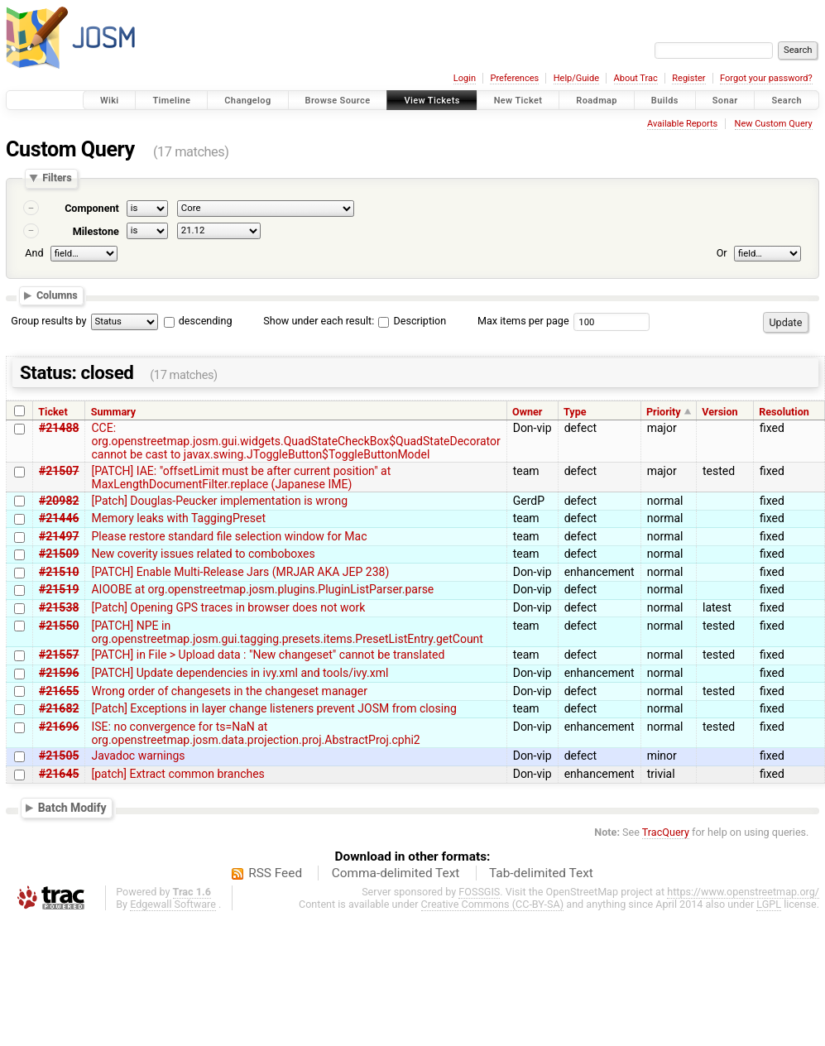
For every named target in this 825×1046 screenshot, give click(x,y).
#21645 (59, 773)
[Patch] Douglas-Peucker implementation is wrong (219, 500)
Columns (57, 295)
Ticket (52, 411)
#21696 (59, 726)
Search (786, 100)
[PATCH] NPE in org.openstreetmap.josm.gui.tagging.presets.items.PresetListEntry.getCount (286, 632)
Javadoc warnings (138, 755)
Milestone (96, 231)
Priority (663, 411)
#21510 (59, 571)
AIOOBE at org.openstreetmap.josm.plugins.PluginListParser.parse (262, 589)
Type (575, 411)
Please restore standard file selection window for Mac (229, 536)
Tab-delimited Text (541, 873)
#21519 (59, 589)
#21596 (59, 672)
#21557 (59, 654)
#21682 (59, 708)
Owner (527, 411)
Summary (113, 411)
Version (719, 411)
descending (206, 320)
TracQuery (665, 832)
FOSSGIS (479, 891)
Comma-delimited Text (396, 873)
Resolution (784, 411)
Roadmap (596, 100)
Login (464, 78)
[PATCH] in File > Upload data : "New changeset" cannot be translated (267, 654)
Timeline (171, 100)
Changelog (247, 100)
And (34, 253)
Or (722, 253)
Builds (665, 100)
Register (688, 78)
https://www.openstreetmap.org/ (743, 891)
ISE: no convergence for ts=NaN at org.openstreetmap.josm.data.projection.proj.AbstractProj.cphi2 (255, 733)
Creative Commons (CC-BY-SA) (492, 904)
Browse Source (338, 100)
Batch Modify (72, 807)
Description (412, 320)
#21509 (59, 553)
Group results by (48, 320)
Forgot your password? (766, 78)
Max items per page (523, 320)
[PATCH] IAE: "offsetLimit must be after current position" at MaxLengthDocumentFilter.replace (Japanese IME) (241, 477)
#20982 (59, 500)
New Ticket (518, 100)
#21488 (59, 427)
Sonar (725, 100)
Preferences (514, 78)
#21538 (59, 607)
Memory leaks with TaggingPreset (178, 518)
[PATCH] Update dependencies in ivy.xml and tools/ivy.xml (239, 672)
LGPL (768, 904)
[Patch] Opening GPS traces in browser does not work (228, 607)
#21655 (59, 691)
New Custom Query (774, 123)
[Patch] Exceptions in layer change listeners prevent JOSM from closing (273, 708)
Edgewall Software (173, 904)
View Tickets (431, 100)
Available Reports (682, 123)
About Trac (636, 78)
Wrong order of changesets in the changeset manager (229, 691)
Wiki (109, 100)
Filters (56, 178)
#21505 (59, 755)
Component (92, 208)
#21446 (59, 518)
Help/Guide (576, 78)
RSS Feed (275, 873)
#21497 (59, 536)
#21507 (59, 470)
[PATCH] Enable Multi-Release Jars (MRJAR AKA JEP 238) (240, 571)
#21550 (59, 625)
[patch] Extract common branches (177, 773)
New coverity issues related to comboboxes (202, 553)
